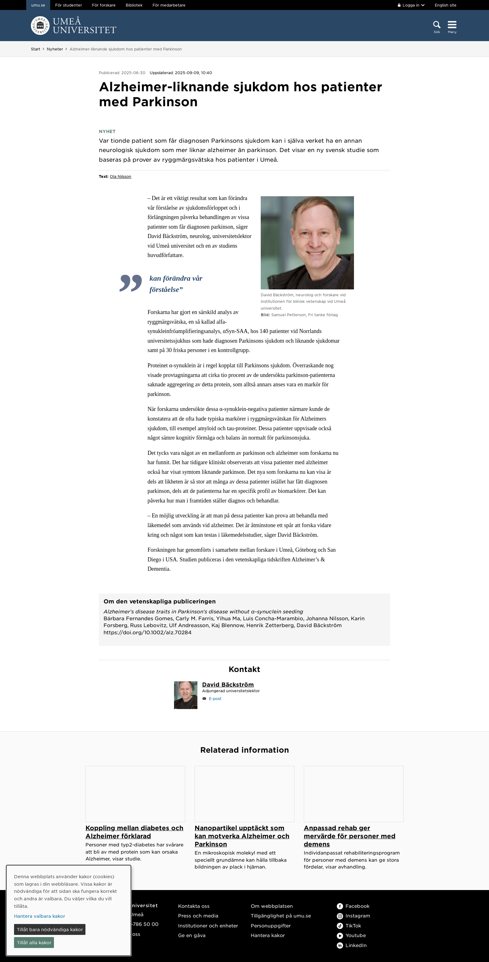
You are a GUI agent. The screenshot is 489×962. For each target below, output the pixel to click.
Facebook (353, 906)
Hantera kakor (268, 935)
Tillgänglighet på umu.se (281, 915)
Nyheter (55, 48)
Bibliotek (134, 4)
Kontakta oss (194, 906)
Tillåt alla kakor (34, 942)
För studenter (68, 4)
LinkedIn (352, 945)
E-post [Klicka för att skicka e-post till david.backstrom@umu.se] (215, 698)
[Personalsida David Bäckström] (228, 685)
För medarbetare (169, 4)
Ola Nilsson (120, 176)
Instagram (353, 915)
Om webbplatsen (272, 906)
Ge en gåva (192, 935)
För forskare (104, 4)
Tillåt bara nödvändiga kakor (50, 929)
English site (446, 4)
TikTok (349, 925)
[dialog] (68, 910)
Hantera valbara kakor (39, 916)
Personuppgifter (271, 925)
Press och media (198, 915)
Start (35, 48)
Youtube (351, 935)
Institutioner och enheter (208, 925)
